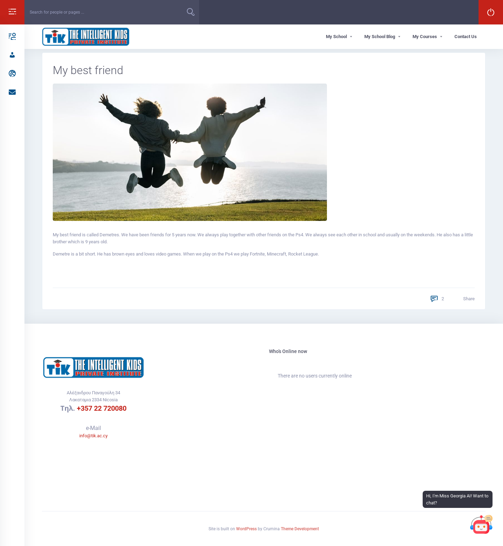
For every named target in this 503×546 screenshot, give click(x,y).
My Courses (425, 36)
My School (336, 36)
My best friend (88, 70)
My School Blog (379, 36)
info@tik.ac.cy (93, 435)
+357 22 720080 (101, 408)
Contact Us (465, 36)
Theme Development (300, 528)
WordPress (246, 528)
